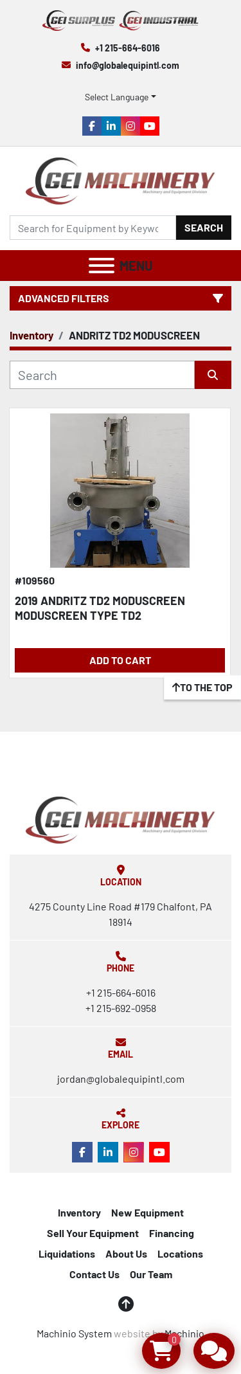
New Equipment (147, 1212)
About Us (126, 1253)
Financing (171, 1233)
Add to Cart (120, 660)
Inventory (79, 1212)
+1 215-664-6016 (127, 47)
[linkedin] (111, 126)
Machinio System (74, 1333)
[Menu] (101, 265)
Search (203, 227)
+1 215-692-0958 (120, 1008)
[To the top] (202, 687)
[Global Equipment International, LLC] (120, 819)
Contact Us (94, 1274)
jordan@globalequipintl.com (120, 1078)
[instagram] (130, 126)
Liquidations (67, 1253)
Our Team (151, 1274)
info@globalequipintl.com (127, 65)
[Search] (93, 227)
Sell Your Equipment (93, 1233)
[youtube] (149, 126)
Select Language (116, 96)
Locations (180, 1253)
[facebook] (92, 126)
